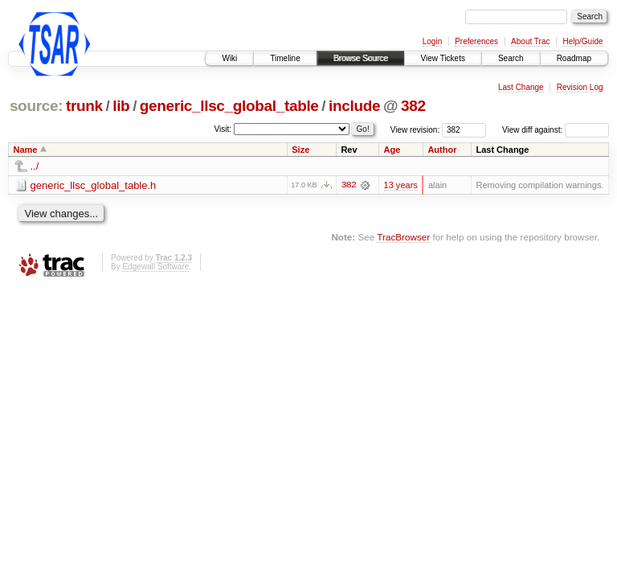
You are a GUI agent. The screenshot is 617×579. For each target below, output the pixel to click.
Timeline (285, 58)
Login (432, 41)
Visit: (223, 129)
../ (35, 166)
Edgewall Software (155, 266)
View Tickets (443, 58)
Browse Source (360, 58)
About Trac (530, 41)
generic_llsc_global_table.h (94, 185)
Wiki (229, 58)
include (354, 105)
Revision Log (580, 87)
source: (36, 105)
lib (120, 105)
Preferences (476, 41)
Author (441, 149)
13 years (401, 185)
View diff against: (555, 129)
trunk (84, 105)
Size (300, 149)
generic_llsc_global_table (229, 105)
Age (391, 149)
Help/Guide (582, 41)
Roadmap (574, 58)
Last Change (521, 87)
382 (413, 105)
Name (26, 149)
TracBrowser (403, 237)
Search (511, 58)
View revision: (415, 129)
